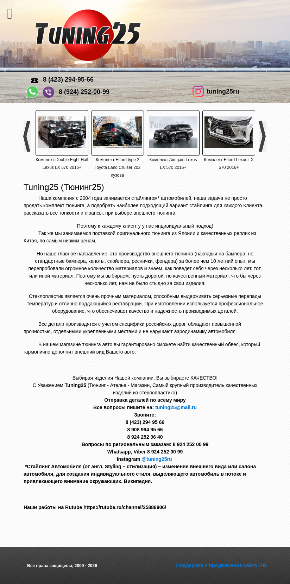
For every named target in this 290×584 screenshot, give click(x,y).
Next (262, 136)
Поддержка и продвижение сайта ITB (221, 565)
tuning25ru (223, 91)
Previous (27, 136)
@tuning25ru (157, 459)
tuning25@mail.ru (176, 407)
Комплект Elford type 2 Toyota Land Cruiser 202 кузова (118, 167)
